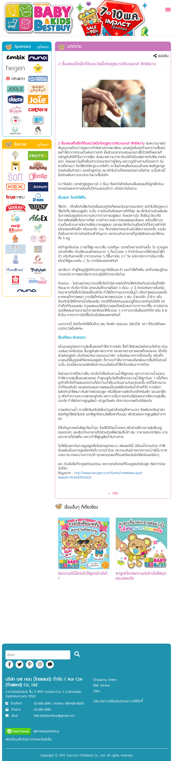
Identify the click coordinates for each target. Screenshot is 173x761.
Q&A (96, 691)
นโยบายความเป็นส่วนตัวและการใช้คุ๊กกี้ (118, 701)
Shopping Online (105, 679)
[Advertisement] (84, 621)
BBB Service (101, 685)
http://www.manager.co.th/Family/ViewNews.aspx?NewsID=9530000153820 (100, 475)
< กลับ (113, 493)
